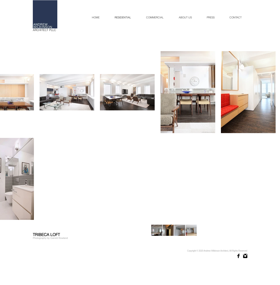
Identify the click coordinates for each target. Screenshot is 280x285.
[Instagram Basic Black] (245, 256)
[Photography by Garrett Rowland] (50, 238)
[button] (156, 230)
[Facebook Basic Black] (238, 256)
